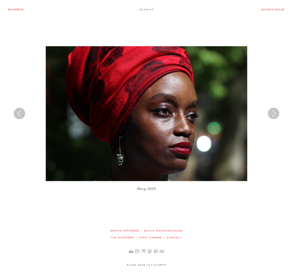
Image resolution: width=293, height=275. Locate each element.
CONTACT (174, 237)
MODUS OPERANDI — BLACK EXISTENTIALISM (147, 230)
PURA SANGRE (151, 237)
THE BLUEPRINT (123, 237)
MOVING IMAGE (273, 9)
